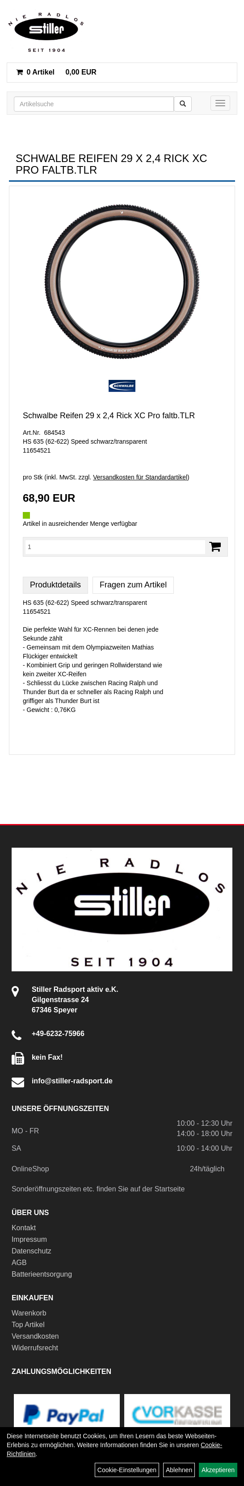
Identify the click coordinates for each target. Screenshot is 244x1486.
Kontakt (24, 1228)
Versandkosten (35, 1336)
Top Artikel (28, 1324)
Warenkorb (29, 1313)
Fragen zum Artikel (133, 584)
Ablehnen (179, 1470)
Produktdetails (55, 584)
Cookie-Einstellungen (126, 1470)
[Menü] (220, 103)
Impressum (29, 1239)
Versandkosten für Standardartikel (140, 477)
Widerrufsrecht (35, 1348)
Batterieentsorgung (42, 1274)
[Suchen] (183, 104)
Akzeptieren (218, 1470)
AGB (19, 1262)
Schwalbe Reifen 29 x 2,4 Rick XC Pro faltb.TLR (109, 415)
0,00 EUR (56, 72)
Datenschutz (31, 1251)
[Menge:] (115, 547)
